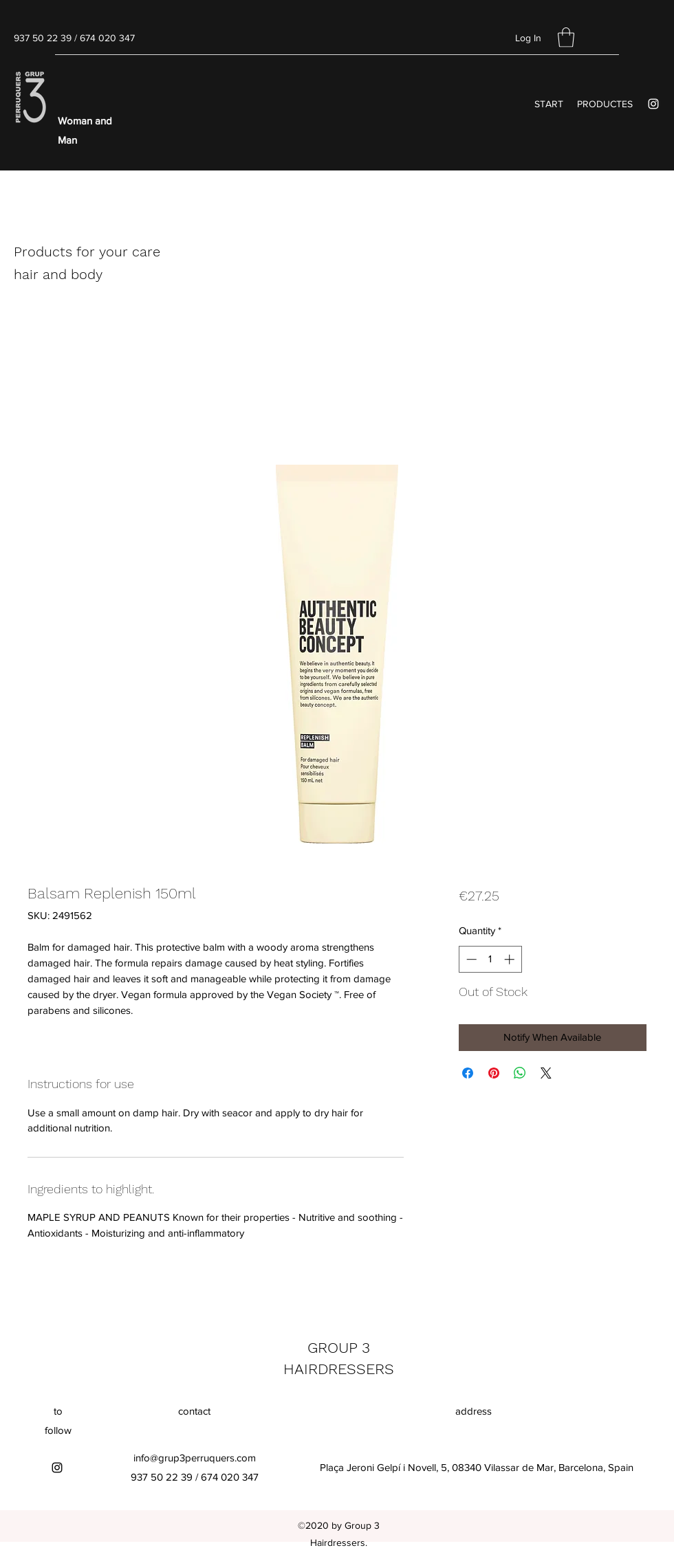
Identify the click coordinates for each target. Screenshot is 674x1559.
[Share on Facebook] (467, 1073)
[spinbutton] (490, 959)
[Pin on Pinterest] (494, 1073)
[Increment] (510, 959)
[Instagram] (653, 104)
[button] (566, 37)
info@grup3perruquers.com (194, 1457)
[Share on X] (546, 1073)
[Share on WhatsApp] (520, 1073)
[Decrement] (470, 959)
